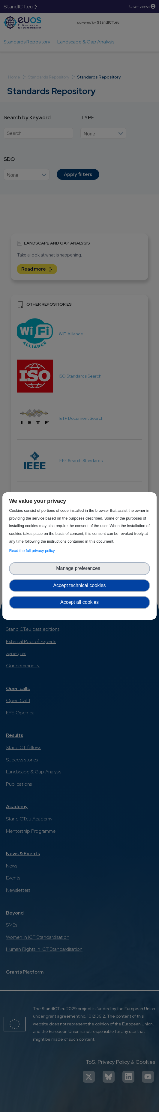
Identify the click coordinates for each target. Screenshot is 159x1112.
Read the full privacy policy (33, 550)
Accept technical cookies (79, 585)
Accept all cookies (79, 602)
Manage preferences (79, 568)
